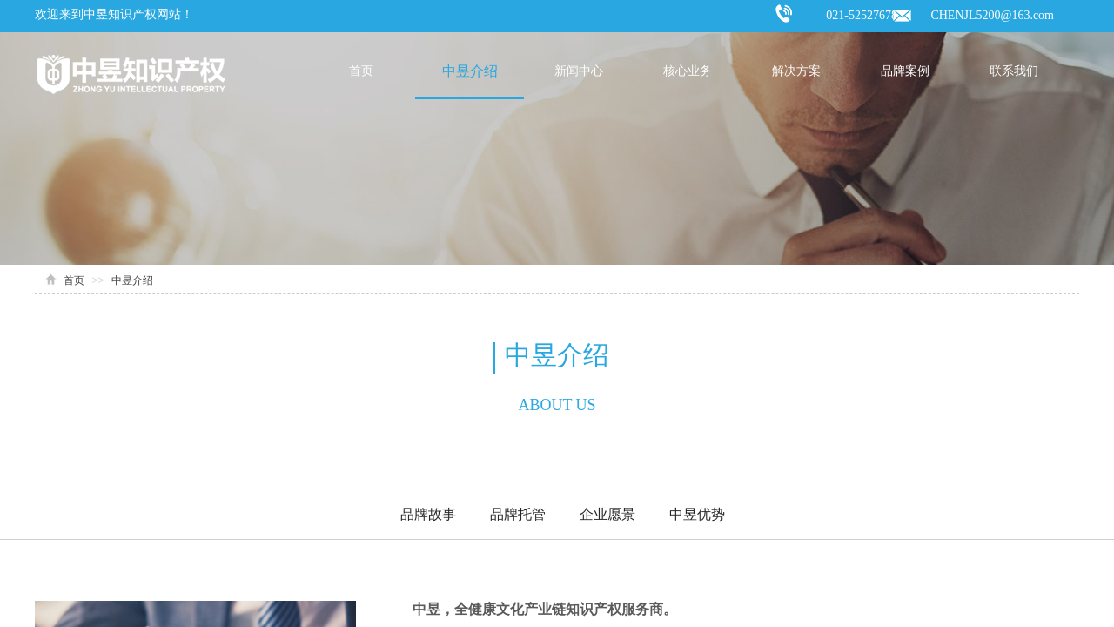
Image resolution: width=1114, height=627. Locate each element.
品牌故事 (428, 514)
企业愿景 (607, 514)
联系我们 (1014, 71)
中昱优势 (697, 514)
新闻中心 (578, 71)
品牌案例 (905, 71)
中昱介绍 (470, 71)
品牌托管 (518, 514)
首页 (361, 71)
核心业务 (687, 71)
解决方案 (796, 71)
